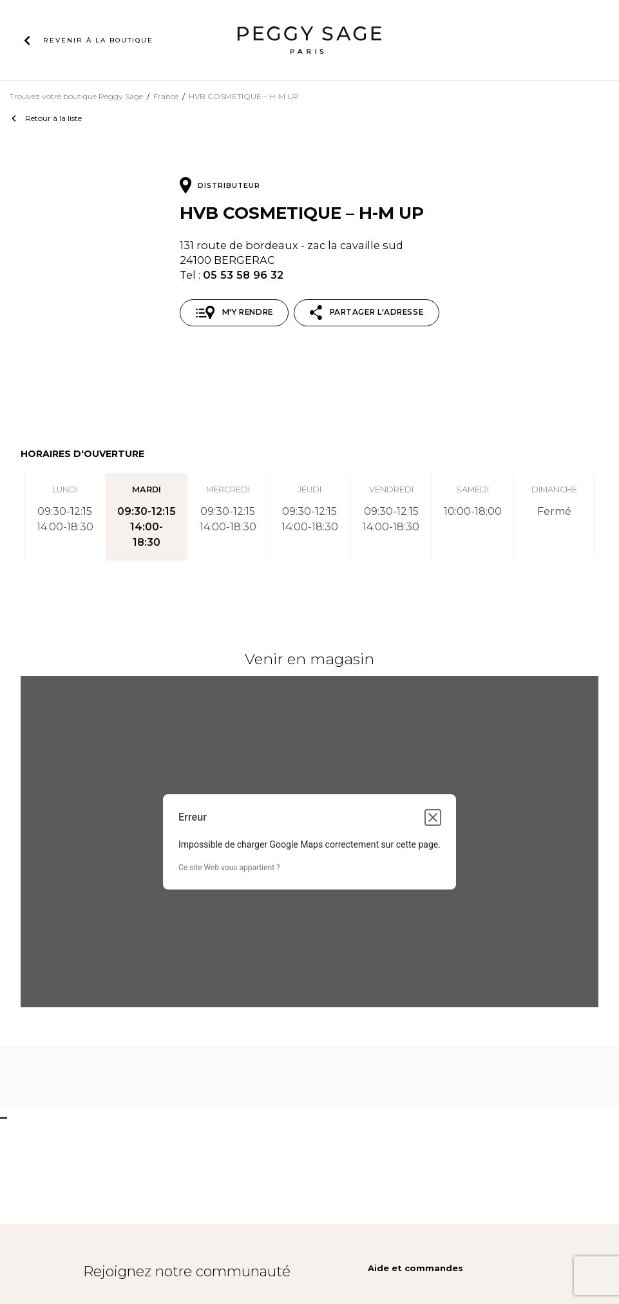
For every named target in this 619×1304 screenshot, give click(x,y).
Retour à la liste (53, 118)
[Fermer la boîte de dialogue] (433, 817)
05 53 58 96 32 (243, 274)
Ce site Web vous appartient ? (229, 867)
